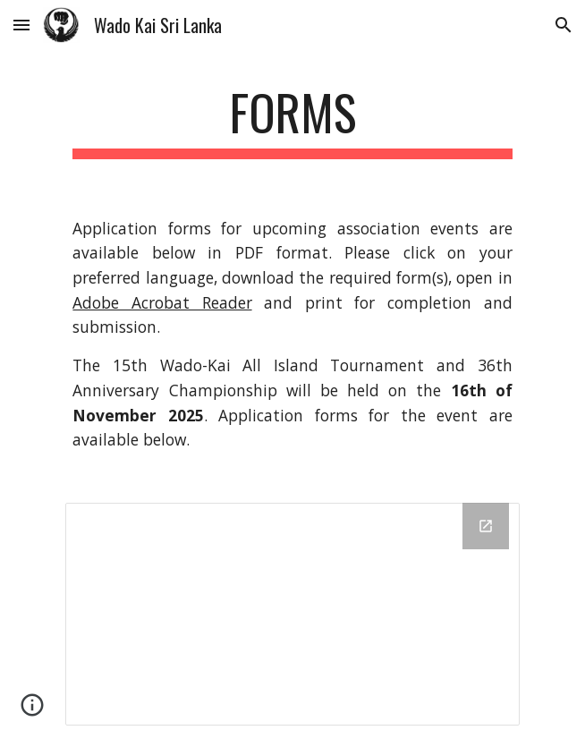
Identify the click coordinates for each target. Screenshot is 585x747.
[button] (21, 24)
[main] (292, 120)
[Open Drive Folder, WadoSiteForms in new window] (485, 526)
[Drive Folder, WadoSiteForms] (292, 614)
